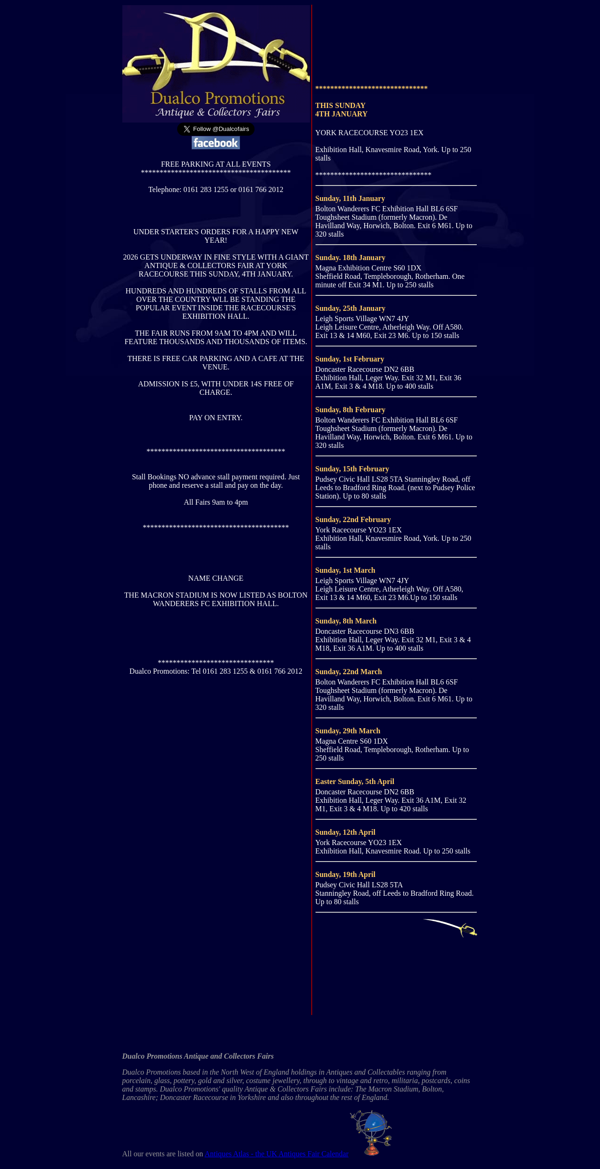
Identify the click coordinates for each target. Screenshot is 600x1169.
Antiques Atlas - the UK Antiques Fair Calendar (299, 1154)
